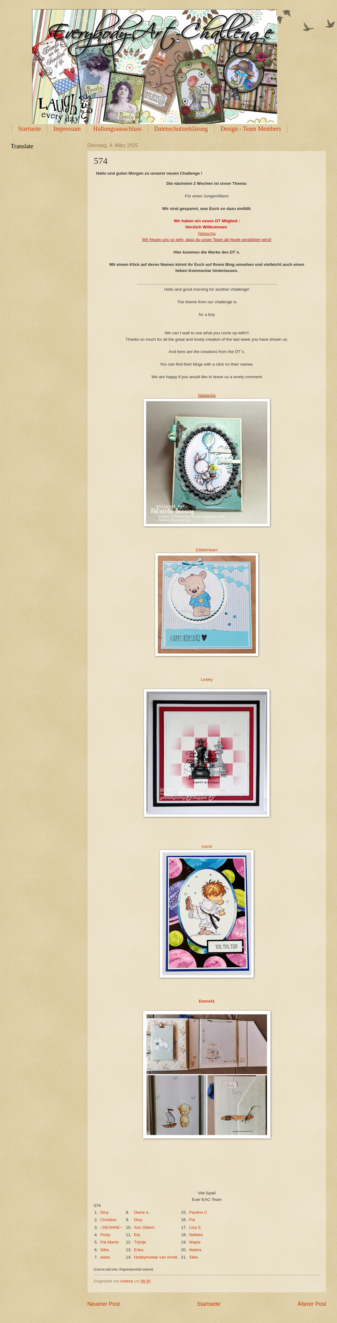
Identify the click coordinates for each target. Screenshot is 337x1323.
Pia (192, 1219)
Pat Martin (109, 1242)
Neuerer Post (103, 1304)
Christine (108, 1219)
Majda (194, 1242)
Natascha (206, 233)
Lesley (207, 679)
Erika (138, 1249)
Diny (104, 1212)
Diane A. (142, 1212)
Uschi (207, 846)
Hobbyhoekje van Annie (155, 1257)
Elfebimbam (207, 550)
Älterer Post (311, 1304)
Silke (104, 1249)
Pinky (105, 1234)
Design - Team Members (251, 128)
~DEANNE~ (111, 1227)
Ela (137, 1234)
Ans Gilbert (144, 1227)
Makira (195, 1249)
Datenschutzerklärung (181, 128)
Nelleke (196, 1234)
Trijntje (140, 1242)
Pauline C (198, 1212)
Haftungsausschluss (117, 128)
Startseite (29, 128)
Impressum (67, 128)
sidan (105, 1257)
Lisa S (195, 1227)
